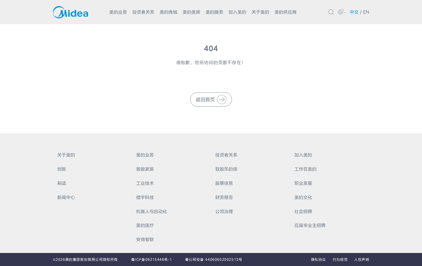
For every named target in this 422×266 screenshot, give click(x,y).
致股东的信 (226, 169)
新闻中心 (66, 197)
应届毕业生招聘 (309, 225)
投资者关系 (143, 12)
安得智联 (145, 239)
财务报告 (224, 197)
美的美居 (191, 12)
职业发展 (303, 183)
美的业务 (118, 12)
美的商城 (168, 12)
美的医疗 (145, 225)
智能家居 (145, 169)
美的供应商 (286, 12)
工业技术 (145, 183)
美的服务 (214, 12)
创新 (61, 169)
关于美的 (260, 12)
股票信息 (224, 183)
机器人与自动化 (151, 211)
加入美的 (237, 12)
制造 (61, 183)
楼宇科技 (145, 197)
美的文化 (303, 197)
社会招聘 (303, 211)
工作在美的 (305, 169)
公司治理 (224, 211)
